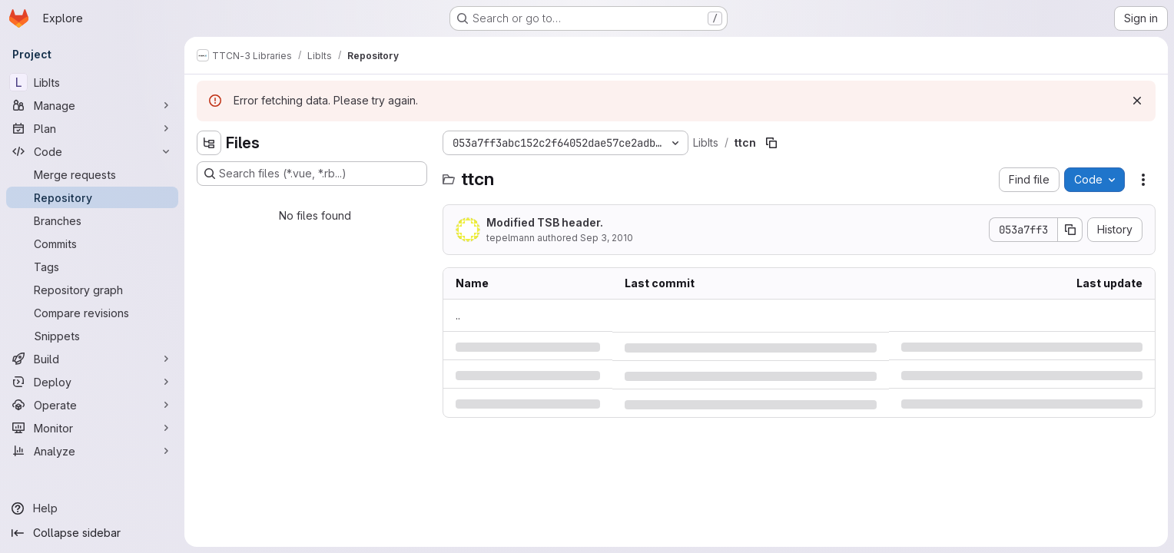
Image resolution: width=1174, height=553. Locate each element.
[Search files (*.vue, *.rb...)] (312, 173)
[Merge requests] (92, 174)
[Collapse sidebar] (92, 533)
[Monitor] (92, 428)
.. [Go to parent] (458, 315)
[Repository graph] (92, 289)
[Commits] (92, 243)
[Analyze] (92, 451)
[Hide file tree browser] (209, 143)
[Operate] (92, 405)
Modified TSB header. (544, 222)
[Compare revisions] (92, 312)
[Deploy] (92, 381)
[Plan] (92, 128)
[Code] (92, 151)
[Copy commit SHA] (1070, 229)
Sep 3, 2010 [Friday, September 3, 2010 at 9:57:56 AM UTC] (606, 237)
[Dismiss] (1137, 100)
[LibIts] (92, 82)
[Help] (92, 508)
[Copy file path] (771, 143)
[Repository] (92, 197)
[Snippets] (92, 335)
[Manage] (92, 105)
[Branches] (92, 220)
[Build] (92, 358)
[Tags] (92, 266)
